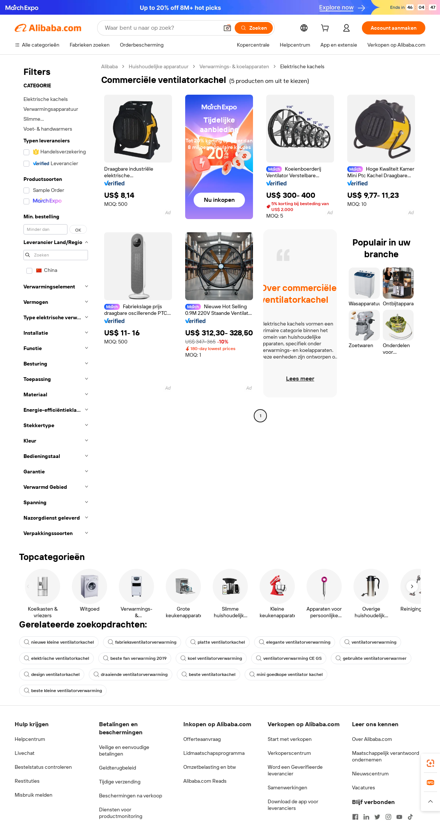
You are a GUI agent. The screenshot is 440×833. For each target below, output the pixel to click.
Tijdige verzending (119, 782)
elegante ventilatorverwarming (294, 642)
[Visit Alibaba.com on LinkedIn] (366, 817)
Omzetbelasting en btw (209, 767)
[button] (227, 27)
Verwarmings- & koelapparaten (234, 66)
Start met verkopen (290, 739)
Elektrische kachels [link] (302, 66)
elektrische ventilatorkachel (56, 658)
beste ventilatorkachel (208, 674)
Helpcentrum (30, 739)
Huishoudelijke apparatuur (158, 66)
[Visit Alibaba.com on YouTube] (399, 817)
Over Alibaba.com (372, 739)
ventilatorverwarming (370, 642)
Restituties (27, 781)
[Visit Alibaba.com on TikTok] (410, 817)
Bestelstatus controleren (43, 767)
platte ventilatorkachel (217, 642)
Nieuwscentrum (370, 773)
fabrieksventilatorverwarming (142, 642)
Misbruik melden (33, 795)
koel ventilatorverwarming (211, 658)
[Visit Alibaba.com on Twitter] (377, 817)
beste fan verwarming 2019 (134, 658)
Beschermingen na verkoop (130, 796)
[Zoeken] (254, 28)
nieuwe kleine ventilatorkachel (59, 642)
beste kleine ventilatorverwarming (63, 691)
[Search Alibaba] (161, 28)
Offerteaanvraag (202, 739)
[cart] (326, 29)
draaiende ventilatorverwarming (131, 674)
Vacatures (363, 787)
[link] (430, 763)
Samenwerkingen (287, 787)
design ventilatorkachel (52, 674)
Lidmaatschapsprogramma (214, 753)
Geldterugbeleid (117, 768)
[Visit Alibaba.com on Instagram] (388, 817)
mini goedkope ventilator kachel (286, 674)
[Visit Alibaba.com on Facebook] (355, 817)
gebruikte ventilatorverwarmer (371, 658)
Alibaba (109, 66)
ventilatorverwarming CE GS (289, 658)
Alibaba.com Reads (205, 781)
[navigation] (55, 302)
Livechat (24, 753)
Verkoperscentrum (289, 753)
